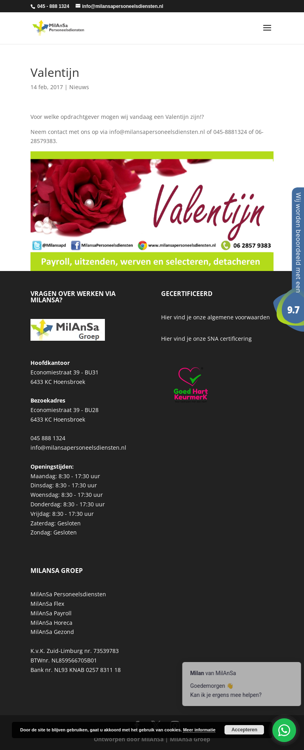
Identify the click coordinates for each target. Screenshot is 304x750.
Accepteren (244, 730)
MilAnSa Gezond (52, 631)
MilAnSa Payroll (51, 613)
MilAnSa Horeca (51, 622)
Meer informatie (199, 729)
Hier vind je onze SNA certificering (206, 338)
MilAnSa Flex (47, 603)
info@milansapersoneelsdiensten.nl (78, 447)
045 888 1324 (47, 438)
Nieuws (79, 87)
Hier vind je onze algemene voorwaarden (215, 317)
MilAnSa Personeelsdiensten (68, 594)
